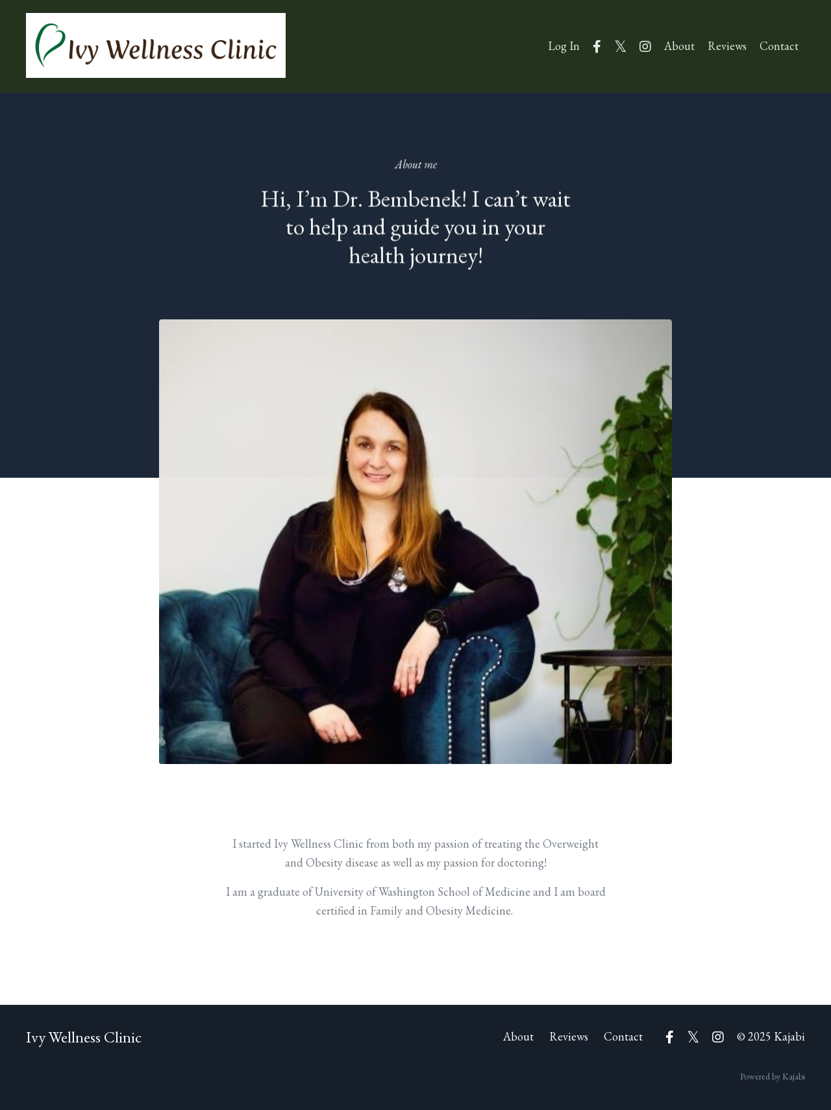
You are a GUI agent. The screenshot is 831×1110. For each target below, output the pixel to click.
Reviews (727, 45)
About (679, 45)
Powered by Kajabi (772, 1076)
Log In (564, 45)
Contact (779, 45)
